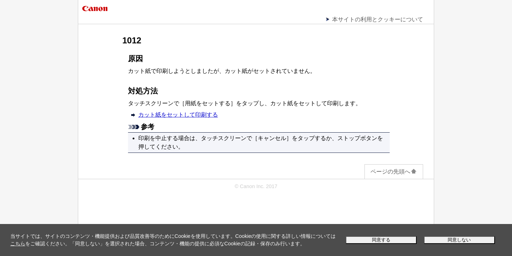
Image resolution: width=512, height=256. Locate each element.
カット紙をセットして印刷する (178, 115)
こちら (17, 243)
